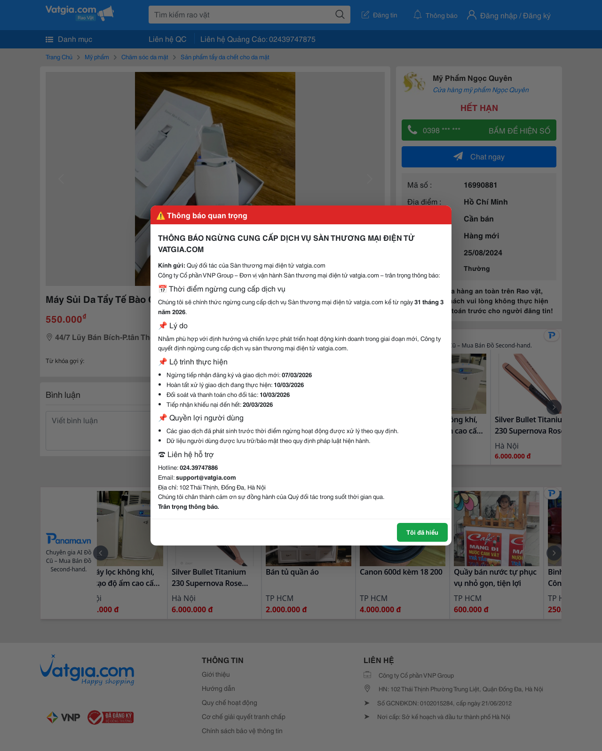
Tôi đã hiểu (422, 532)
